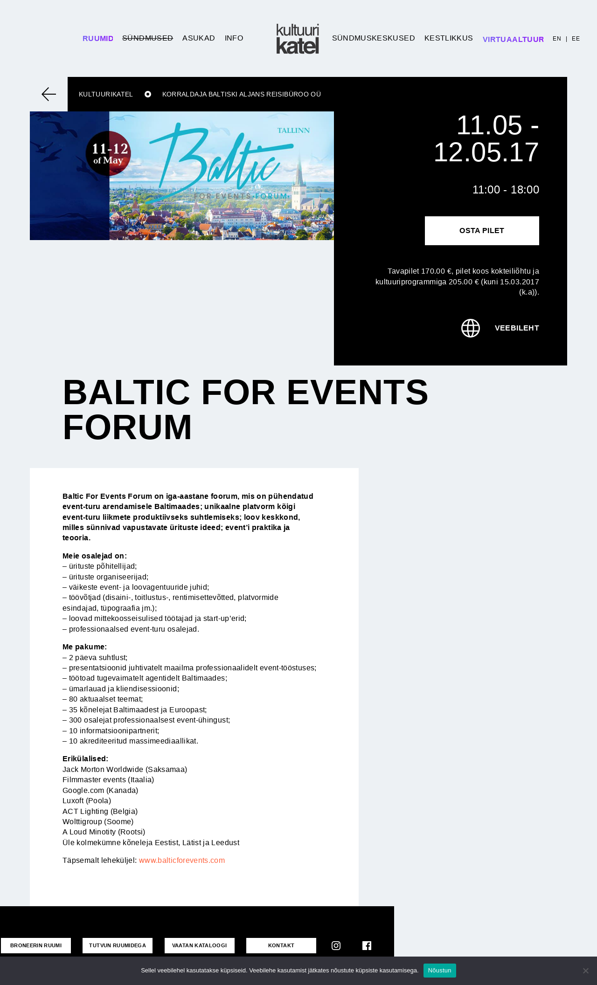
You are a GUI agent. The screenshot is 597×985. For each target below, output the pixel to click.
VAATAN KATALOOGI (199, 945)
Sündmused (147, 38)
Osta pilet (482, 230)
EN (557, 38)
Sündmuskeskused (373, 38)
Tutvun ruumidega (117, 945)
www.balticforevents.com (182, 860)
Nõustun (439, 970)
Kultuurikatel (106, 94)
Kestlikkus (448, 38)
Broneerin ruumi (36, 945)
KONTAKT (281, 945)
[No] (585, 970)
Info (234, 38)
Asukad (198, 38)
